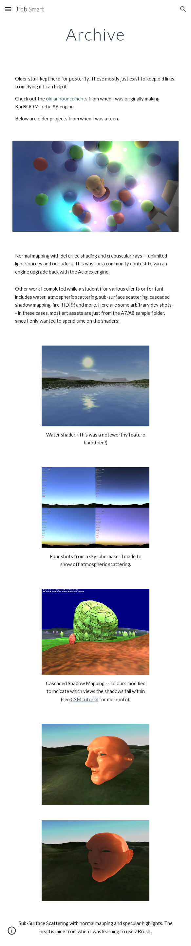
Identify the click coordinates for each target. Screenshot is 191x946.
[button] (8, 9)
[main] (95, 34)
